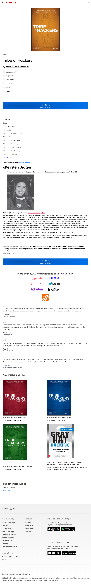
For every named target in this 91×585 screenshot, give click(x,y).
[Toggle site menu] (2, 2)
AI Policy (28, 532)
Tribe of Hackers (24, 163)
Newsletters (29, 526)
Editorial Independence (30, 580)
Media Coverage (8, 532)
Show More (7, 158)
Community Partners (9, 535)
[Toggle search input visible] (88, 2)
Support (28, 519)
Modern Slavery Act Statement (48, 580)
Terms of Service (7, 580)
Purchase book (8, 490)
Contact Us (29, 523)
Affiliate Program (8, 538)
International (7, 553)
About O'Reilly (8, 519)
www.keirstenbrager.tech (36, 213)
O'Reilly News (6, 529)
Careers (5, 526)
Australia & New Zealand (10, 557)
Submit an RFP (7, 541)
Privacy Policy (29, 529)
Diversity (5, 544)
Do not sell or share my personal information (15, 574)
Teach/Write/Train (8, 523)
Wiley (8, 91)
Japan (4, 560)
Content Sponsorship (9, 547)
